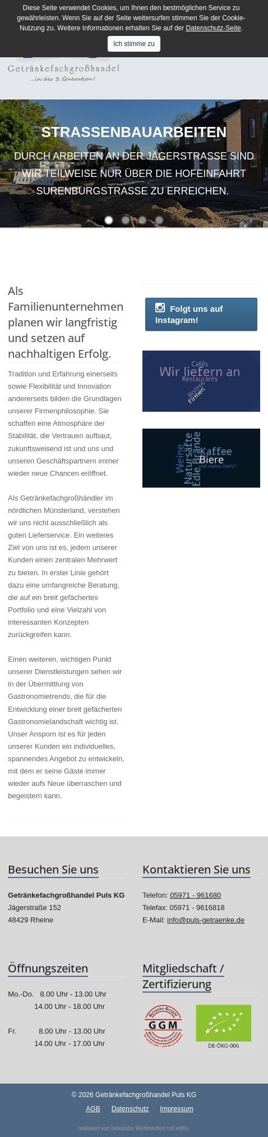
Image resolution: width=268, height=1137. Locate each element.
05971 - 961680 (195, 895)
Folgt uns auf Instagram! (189, 314)
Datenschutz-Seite (213, 28)
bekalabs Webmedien (138, 1128)
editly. (182, 1128)
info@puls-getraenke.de (205, 920)
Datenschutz (130, 1109)
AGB (93, 1109)
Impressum (176, 1109)
